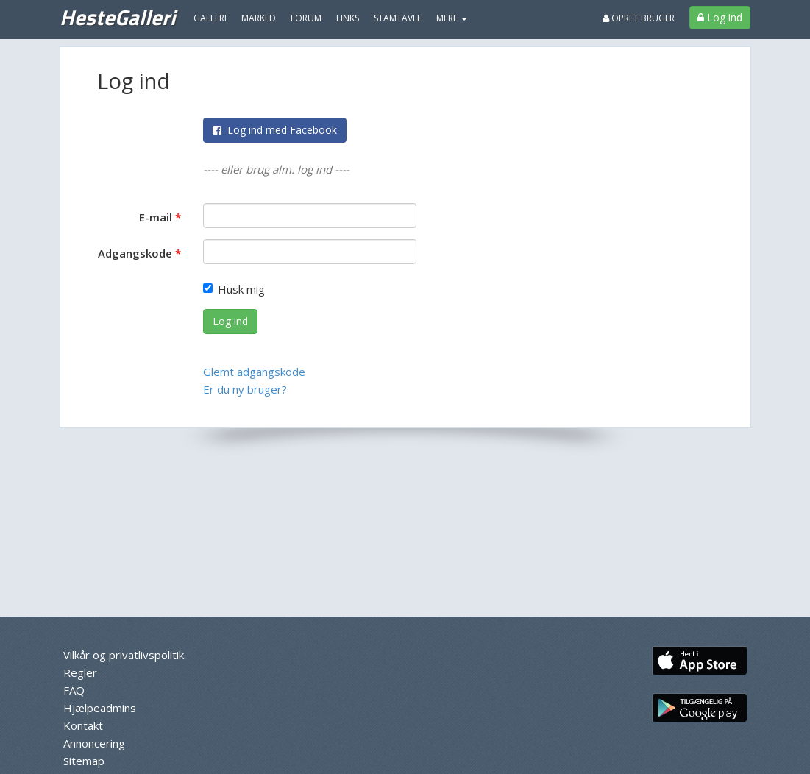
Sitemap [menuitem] (83, 760)
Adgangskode (135, 253)
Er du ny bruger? (245, 389)
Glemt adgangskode (254, 371)
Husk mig (234, 289)
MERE (451, 18)
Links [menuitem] (347, 18)
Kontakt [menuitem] (83, 725)
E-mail (155, 217)
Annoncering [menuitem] (94, 743)
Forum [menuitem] (306, 18)
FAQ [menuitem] (74, 690)
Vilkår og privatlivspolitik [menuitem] (123, 654)
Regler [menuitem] (80, 672)
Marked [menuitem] (258, 18)
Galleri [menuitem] (210, 18)
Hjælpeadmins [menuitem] (99, 707)
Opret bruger (639, 18)
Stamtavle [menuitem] (398, 18)
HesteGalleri (117, 17)
